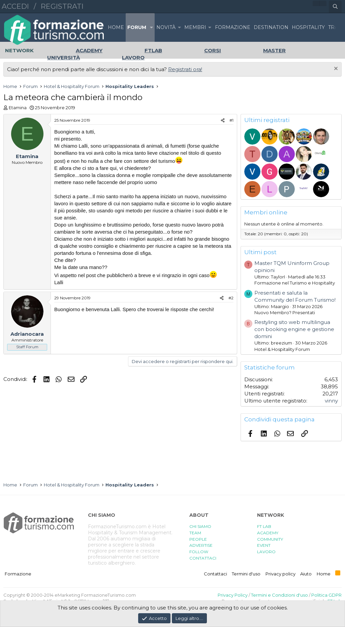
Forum (136, 27)
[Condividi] (222, 120)
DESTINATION (271, 27)
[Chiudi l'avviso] (335, 69)
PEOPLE (198, 539)
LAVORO (266, 551)
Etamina (18, 107)
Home (116, 27)
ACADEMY (267, 532)
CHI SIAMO (200, 526)
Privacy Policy (233, 595)
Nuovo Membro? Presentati (284, 312)
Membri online (265, 212)
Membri (195, 27)
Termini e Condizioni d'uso (279, 595)
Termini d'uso (246, 573)
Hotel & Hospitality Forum (282, 349)
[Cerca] (335, 7)
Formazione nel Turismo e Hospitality (294, 283)
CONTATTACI (202, 558)
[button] (151, 27)
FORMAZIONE (232, 27)
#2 (230, 297)
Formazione (18, 573)
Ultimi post (260, 252)
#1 (231, 120)
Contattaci (215, 573)
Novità (166, 27)
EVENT (264, 545)
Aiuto (306, 573)
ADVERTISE (201, 545)
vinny (331, 400)
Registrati (62, 6)
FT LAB (264, 526)
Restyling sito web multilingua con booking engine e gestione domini (294, 329)
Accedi (15, 6)
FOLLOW (198, 551)
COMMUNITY (270, 539)
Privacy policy (280, 573)
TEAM (195, 532)
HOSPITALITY (308, 27)
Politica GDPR (326, 595)
